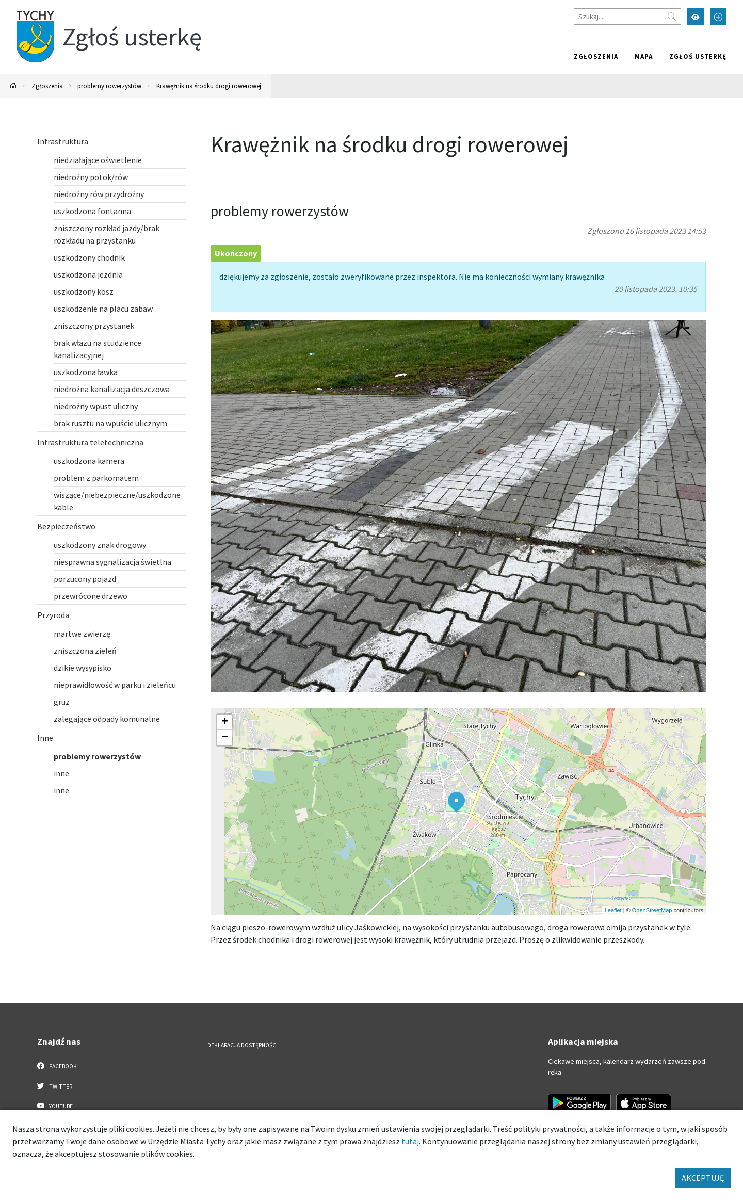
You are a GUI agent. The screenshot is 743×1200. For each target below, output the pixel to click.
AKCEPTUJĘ (703, 1178)
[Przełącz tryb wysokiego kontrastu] (695, 16)
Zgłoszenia (596, 56)
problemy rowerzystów (109, 86)
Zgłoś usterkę (697, 56)
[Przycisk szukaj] (672, 16)
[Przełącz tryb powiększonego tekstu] (718, 16)
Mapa (644, 56)
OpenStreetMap (652, 910)
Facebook (57, 1066)
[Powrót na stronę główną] (13, 86)
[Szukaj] (627, 16)
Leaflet (613, 910)
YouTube (55, 1105)
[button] (456, 802)
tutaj (410, 1141)
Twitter (54, 1086)
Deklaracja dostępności (242, 1045)
